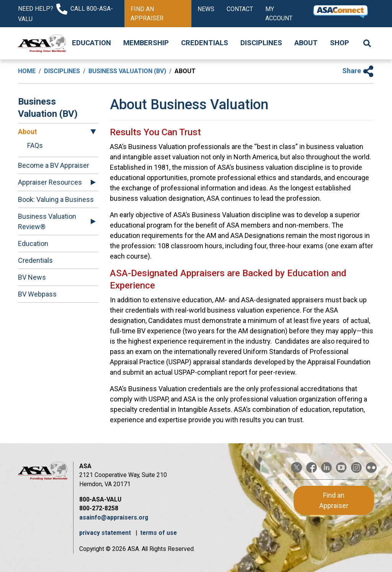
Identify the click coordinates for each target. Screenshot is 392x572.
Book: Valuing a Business (56, 199)
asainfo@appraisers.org (113, 517)
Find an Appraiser (147, 13)
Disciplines (261, 43)
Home (27, 71)
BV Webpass (37, 294)
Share (358, 71)
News (206, 9)
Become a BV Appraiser (53, 165)
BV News (32, 277)
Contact (240, 9)
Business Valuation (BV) (127, 71)
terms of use (158, 532)
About (306, 43)
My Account (278, 13)
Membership (146, 43)
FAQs (35, 145)
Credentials (204, 43)
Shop (339, 43)
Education (91, 43)
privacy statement (105, 532)
